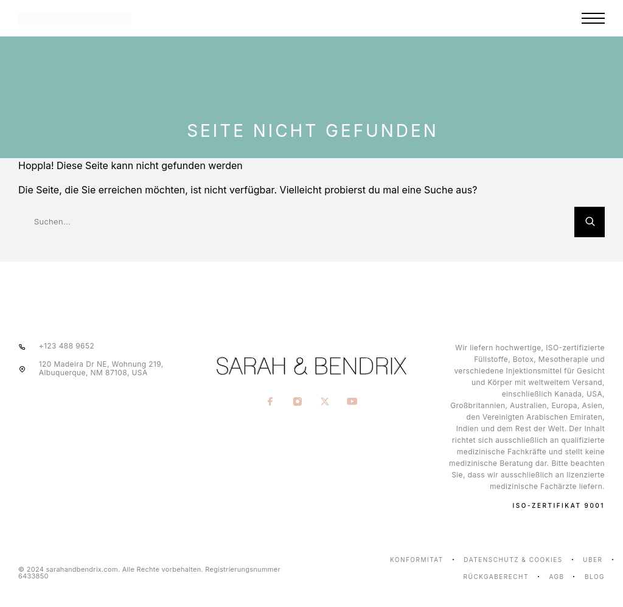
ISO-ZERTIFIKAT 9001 (559, 505)
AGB (556, 576)
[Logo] (118, 18)
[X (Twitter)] (325, 402)
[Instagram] (298, 402)
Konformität (417, 559)
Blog (595, 576)
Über (592, 559)
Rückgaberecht (496, 576)
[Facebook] (270, 402)
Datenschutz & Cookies (513, 559)
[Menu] (593, 18)
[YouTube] (352, 402)
